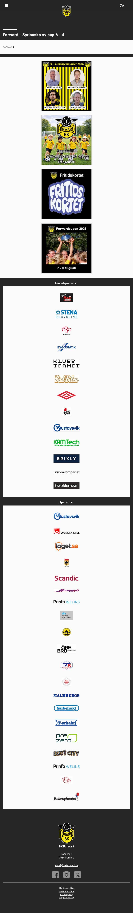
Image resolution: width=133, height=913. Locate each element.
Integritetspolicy (66, 897)
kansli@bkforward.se (66, 865)
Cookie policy (66, 894)
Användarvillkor (66, 891)
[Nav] (6, 5)
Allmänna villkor (66, 888)
